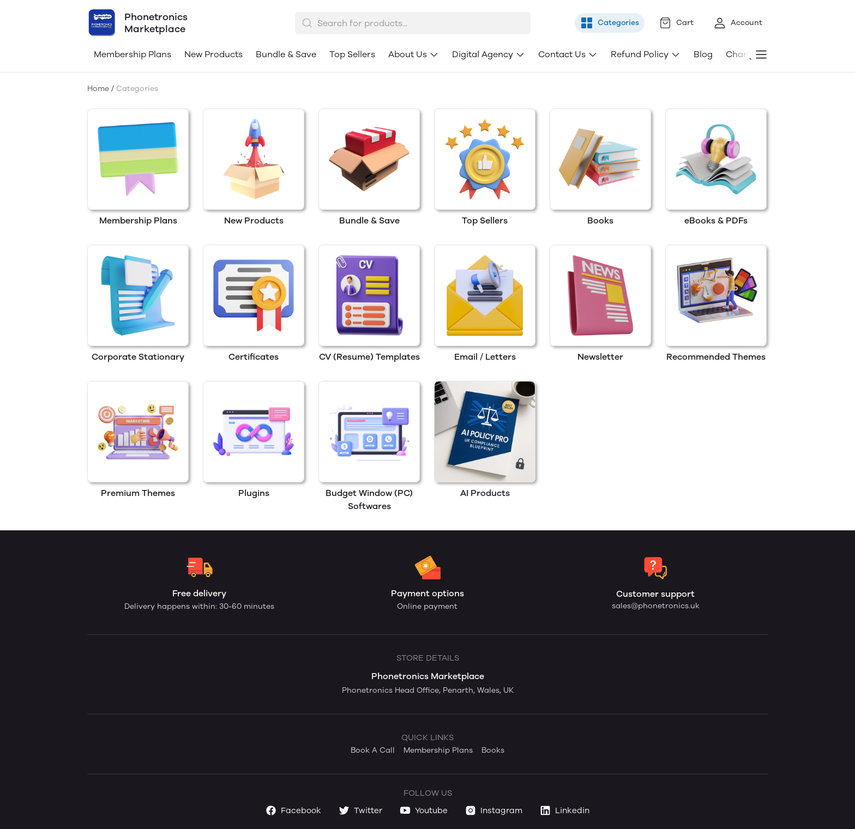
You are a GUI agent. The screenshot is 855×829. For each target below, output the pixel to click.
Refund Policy (646, 54)
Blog (703, 54)
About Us (413, 54)
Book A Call (373, 750)
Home (98, 88)
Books (492, 750)
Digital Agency (488, 54)
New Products (213, 54)
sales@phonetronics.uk (656, 605)
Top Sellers (352, 54)
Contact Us (568, 54)
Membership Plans (132, 54)
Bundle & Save (286, 54)
